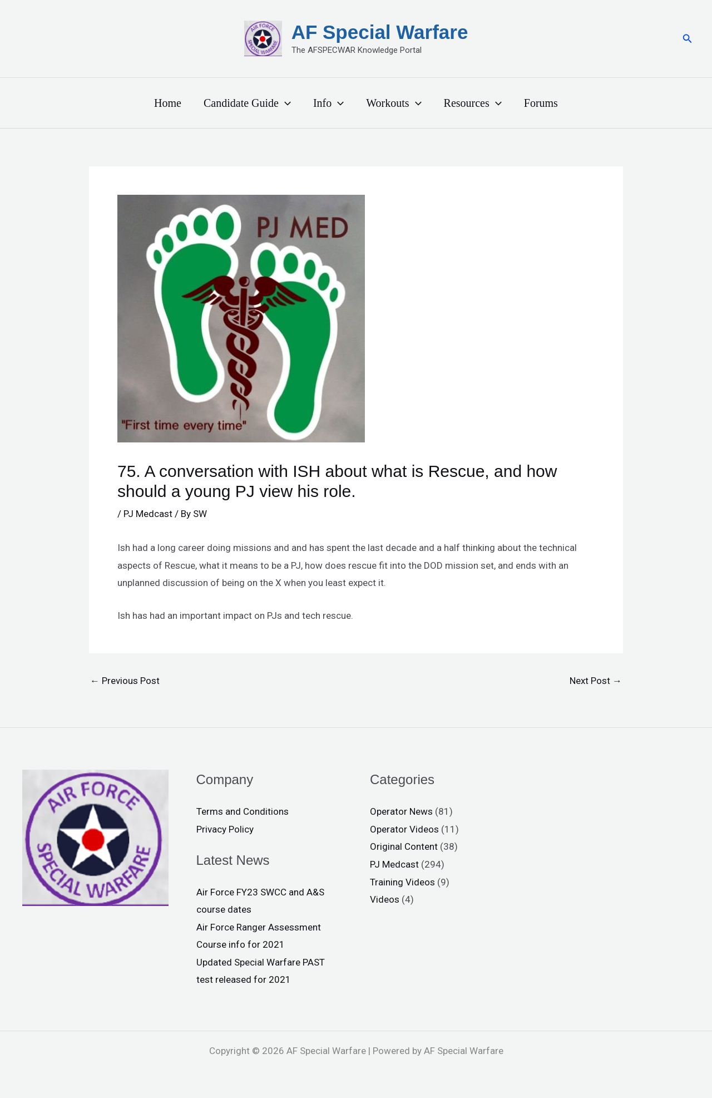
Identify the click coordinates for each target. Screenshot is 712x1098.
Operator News (401, 811)
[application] (285, 102)
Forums (541, 103)
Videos (384, 899)
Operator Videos (404, 829)
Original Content (404, 846)
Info (328, 102)
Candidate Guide (247, 102)
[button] (688, 39)
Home (167, 103)
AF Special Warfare (379, 32)
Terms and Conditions (242, 811)
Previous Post (125, 681)
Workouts (393, 102)
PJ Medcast (147, 513)
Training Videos (402, 882)
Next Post (596, 681)
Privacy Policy (225, 829)
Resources (473, 102)
